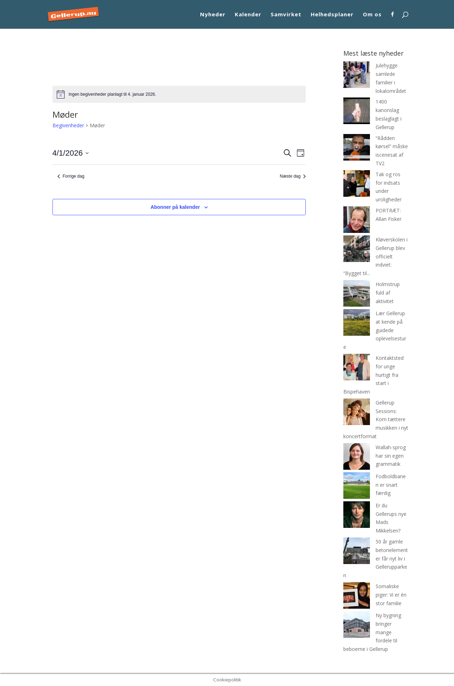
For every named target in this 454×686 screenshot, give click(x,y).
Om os (372, 15)
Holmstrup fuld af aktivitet (388, 293)
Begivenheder (68, 125)
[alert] (179, 94)
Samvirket (286, 15)
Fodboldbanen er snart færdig (391, 485)
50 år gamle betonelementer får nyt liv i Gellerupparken (375, 558)
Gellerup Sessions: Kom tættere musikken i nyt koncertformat (375, 419)
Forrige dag (70, 176)
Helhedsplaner (332, 15)
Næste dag (293, 176)
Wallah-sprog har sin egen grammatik (391, 456)
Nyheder (213, 15)
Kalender (248, 15)
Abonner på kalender (175, 207)
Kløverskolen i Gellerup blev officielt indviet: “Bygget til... (375, 256)
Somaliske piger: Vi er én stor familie (391, 595)
